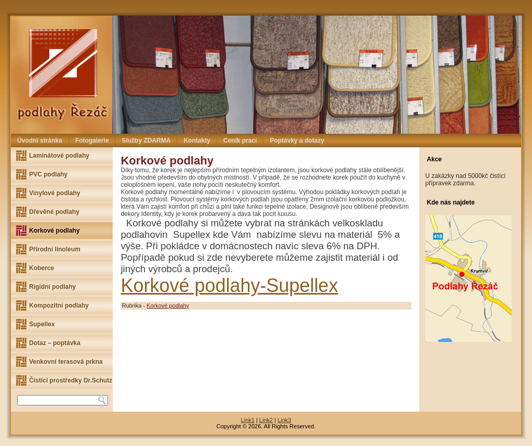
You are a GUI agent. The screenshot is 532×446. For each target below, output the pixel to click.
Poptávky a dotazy (297, 140)
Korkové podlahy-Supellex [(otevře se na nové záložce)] (229, 285)
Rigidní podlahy (52, 286)
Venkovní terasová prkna (65, 361)
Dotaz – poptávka (55, 343)
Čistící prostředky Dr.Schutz (70, 380)
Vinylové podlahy (54, 193)
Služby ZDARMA (146, 140)
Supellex (42, 324)
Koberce (41, 268)
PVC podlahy (48, 174)
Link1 (248, 420)
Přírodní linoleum (55, 249)
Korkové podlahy (54, 230)
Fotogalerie (92, 140)
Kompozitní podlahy (59, 305)
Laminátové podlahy (59, 155)
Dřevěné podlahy (54, 211)
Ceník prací (240, 140)
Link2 (266, 420)
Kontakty (196, 140)
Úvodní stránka (39, 140)
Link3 (284, 420)
